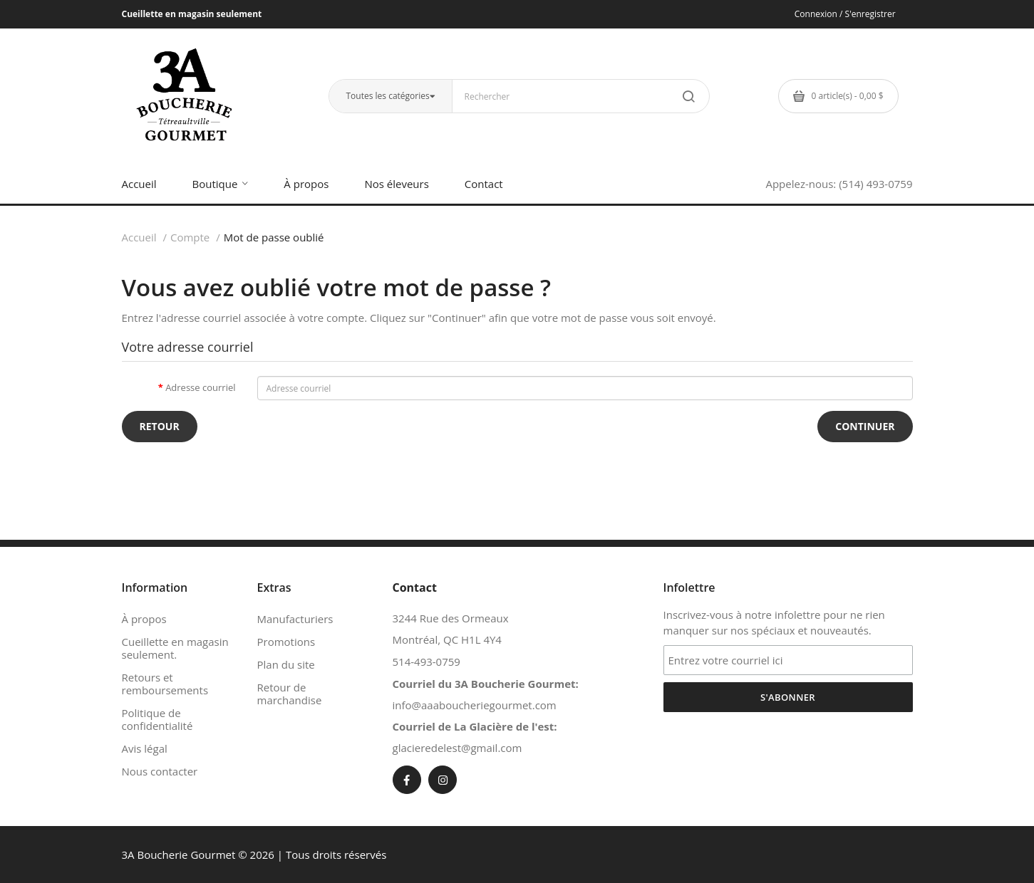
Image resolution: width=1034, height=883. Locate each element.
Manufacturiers (295, 619)
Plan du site (286, 664)
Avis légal (144, 748)
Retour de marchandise (289, 693)
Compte (190, 237)
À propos (144, 619)
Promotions (286, 641)
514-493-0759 (426, 661)
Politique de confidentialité (157, 719)
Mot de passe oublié (274, 237)
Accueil (139, 237)
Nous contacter (160, 771)
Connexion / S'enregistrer (845, 14)
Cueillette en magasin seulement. (175, 648)
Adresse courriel (200, 387)
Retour (160, 426)
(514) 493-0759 (875, 184)
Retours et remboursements (165, 683)
